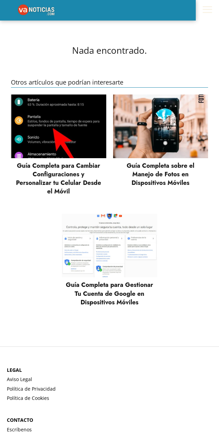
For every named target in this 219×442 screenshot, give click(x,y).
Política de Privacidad (31, 389)
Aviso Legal (19, 379)
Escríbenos (19, 429)
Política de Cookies (28, 398)
